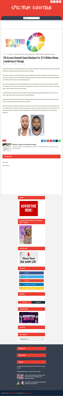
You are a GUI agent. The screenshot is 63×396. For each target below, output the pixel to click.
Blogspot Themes (27, 393)
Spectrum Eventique (31, 7)
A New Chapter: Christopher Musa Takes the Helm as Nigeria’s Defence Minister (35, 383)
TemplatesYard (13, 393)
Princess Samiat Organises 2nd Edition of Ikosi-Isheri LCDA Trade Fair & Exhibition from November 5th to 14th (35, 376)
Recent (25, 302)
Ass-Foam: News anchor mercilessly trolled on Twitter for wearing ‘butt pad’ (31, 367)
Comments (38, 302)
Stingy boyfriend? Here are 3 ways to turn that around (28, 371)
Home (5, 54)
